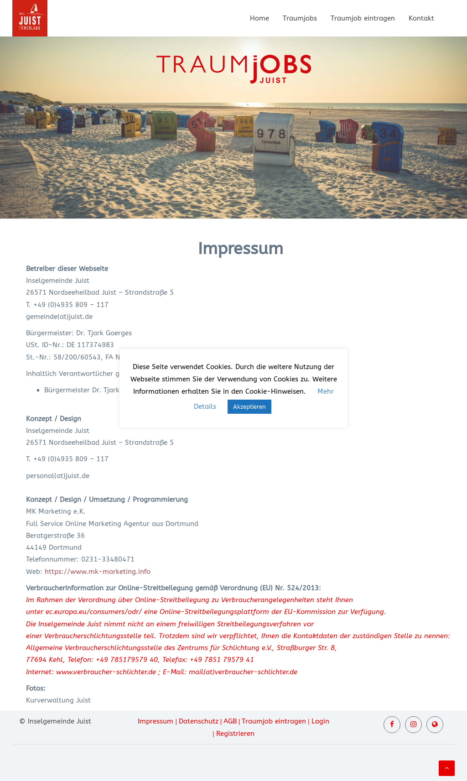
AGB (230, 721)
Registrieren (235, 733)
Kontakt (421, 18)
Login (320, 721)
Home (259, 18)
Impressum (155, 721)
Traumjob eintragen (363, 18)
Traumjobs (300, 18)
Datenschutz (198, 721)
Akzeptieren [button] (249, 406)
